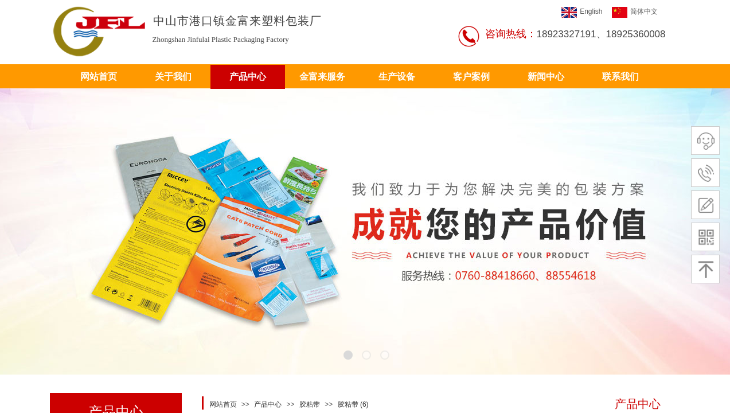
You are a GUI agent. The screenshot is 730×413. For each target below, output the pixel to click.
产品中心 (247, 76)
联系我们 (620, 76)
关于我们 (173, 76)
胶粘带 (309, 404)
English (581, 12)
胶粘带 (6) (353, 404)
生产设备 (396, 76)
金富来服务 (322, 76)
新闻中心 (546, 76)
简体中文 (635, 12)
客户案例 (471, 76)
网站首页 (98, 76)
